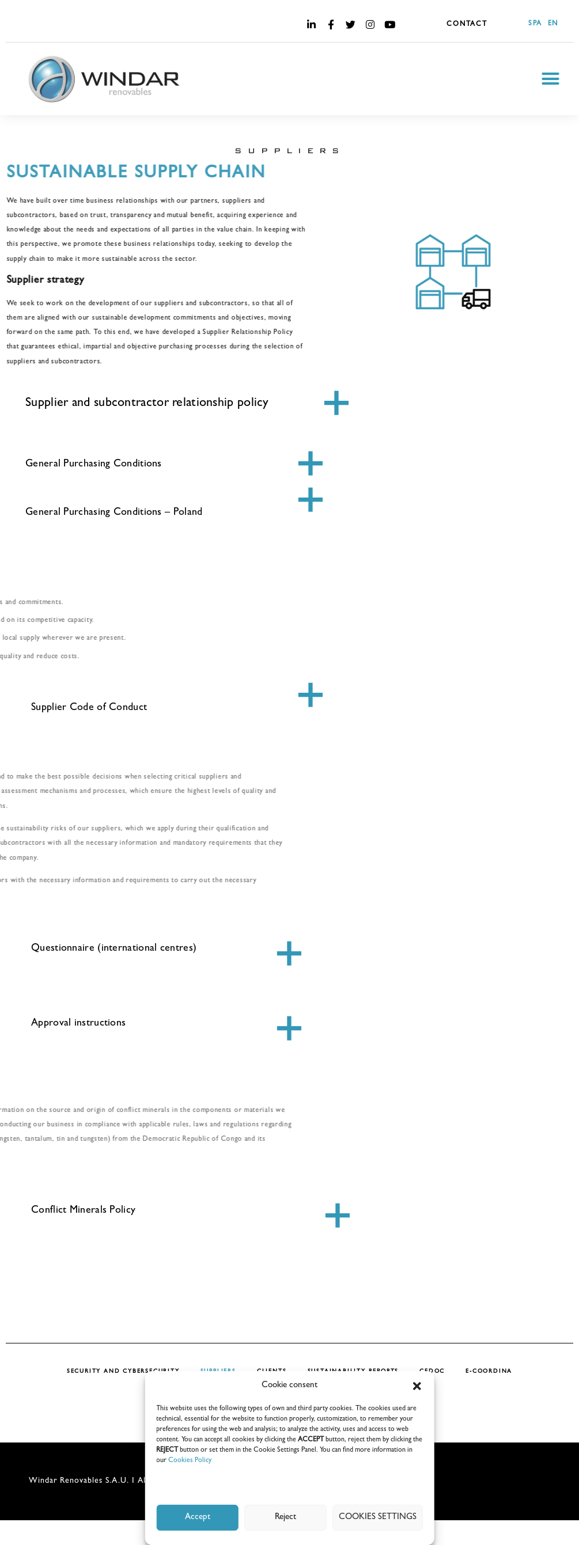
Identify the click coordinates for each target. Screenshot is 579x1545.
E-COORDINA (489, 1372)
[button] (417, 1386)
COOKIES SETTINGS (378, 1517)
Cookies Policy (189, 1460)
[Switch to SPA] (532, 25)
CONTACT (466, 24)
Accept (197, 1517)
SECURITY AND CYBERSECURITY (123, 1372)
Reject (285, 1517)
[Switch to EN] (550, 25)
